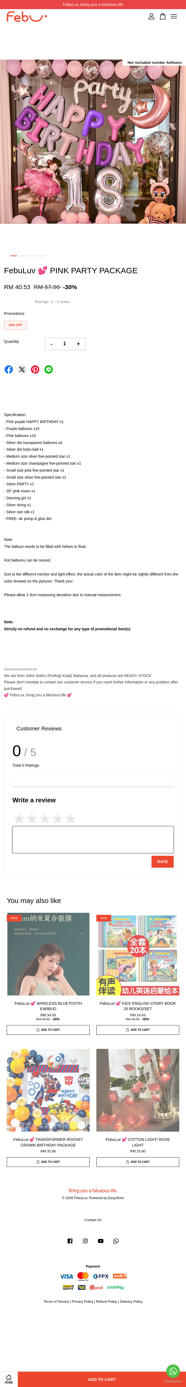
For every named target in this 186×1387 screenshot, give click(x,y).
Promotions (14, 313)
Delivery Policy (131, 1301)
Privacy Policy (82, 1301)
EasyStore (116, 1198)
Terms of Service (56, 1301)
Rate (162, 861)
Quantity (11, 341)
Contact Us (93, 1220)
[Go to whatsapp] (173, 1371)
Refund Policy (106, 1301)
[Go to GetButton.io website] (173, 1381)
